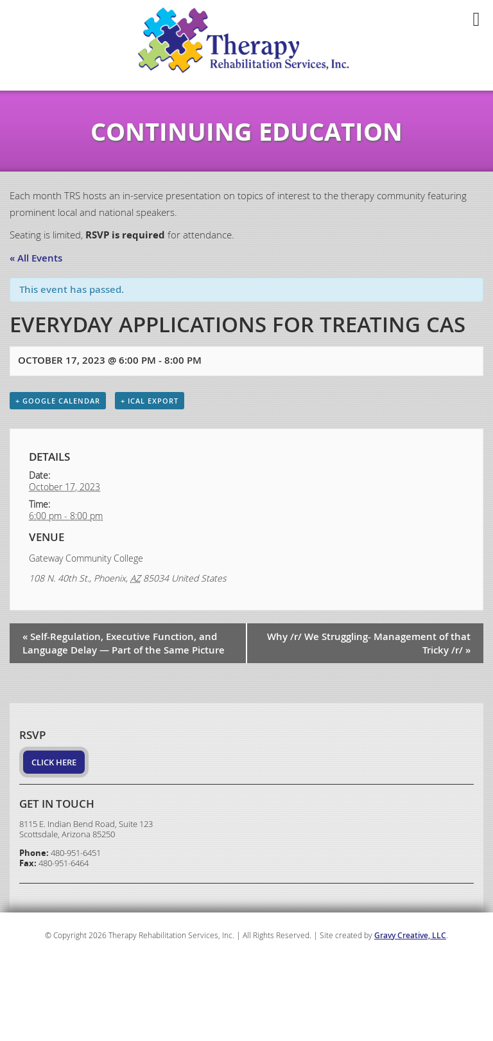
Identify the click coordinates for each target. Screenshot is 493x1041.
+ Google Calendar (57, 400)
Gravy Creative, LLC (410, 935)
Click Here (53, 762)
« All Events (36, 258)
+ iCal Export (149, 400)
